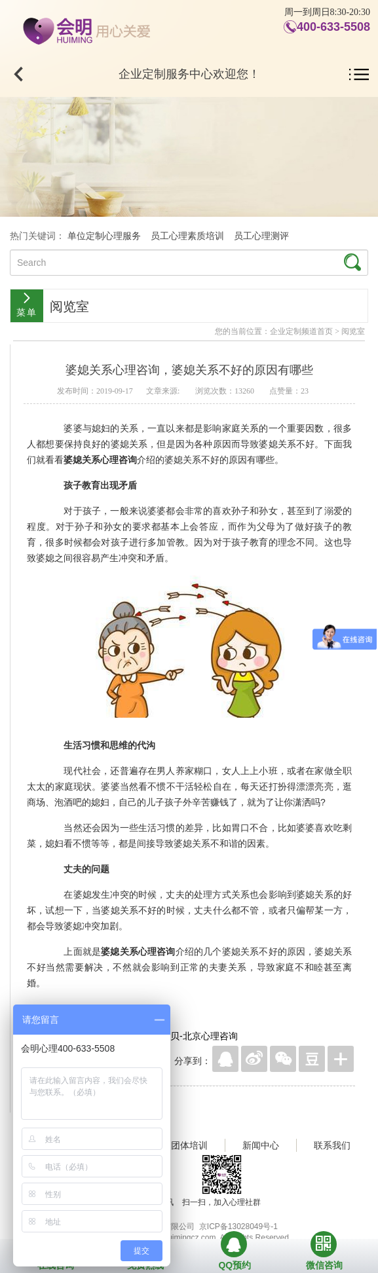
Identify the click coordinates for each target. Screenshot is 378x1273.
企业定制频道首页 (301, 331)
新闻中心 (260, 1145)
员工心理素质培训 (187, 236)
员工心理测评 (261, 236)
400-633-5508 (333, 26)
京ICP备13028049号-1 (238, 1226)
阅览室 (353, 331)
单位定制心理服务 (104, 236)
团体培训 (189, 1145)
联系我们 (332, 1145)
